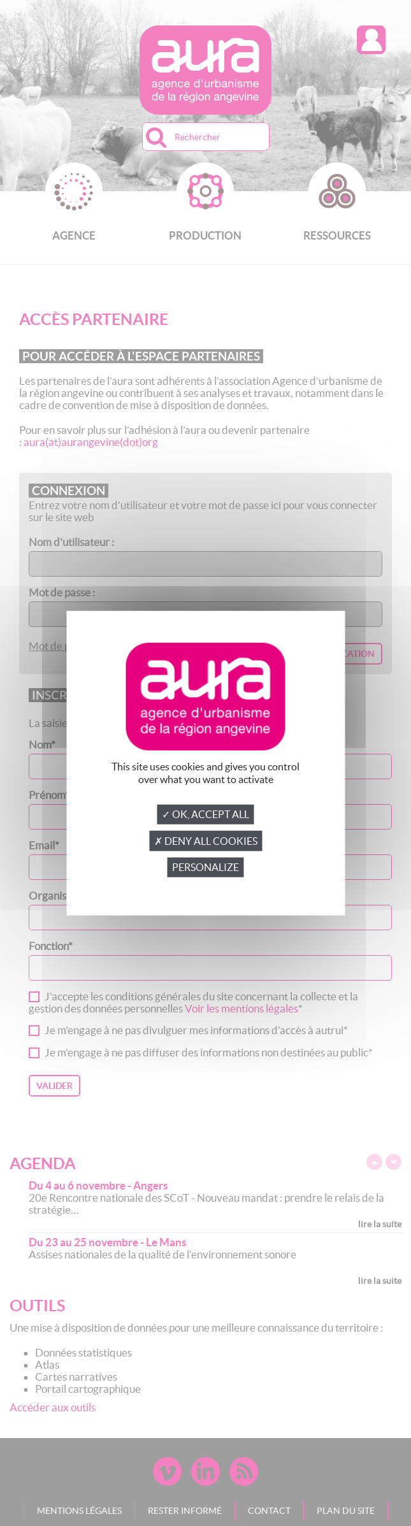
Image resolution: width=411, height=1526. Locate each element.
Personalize (205, 867)
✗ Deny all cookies (205, 841)
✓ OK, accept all (205, 814)
